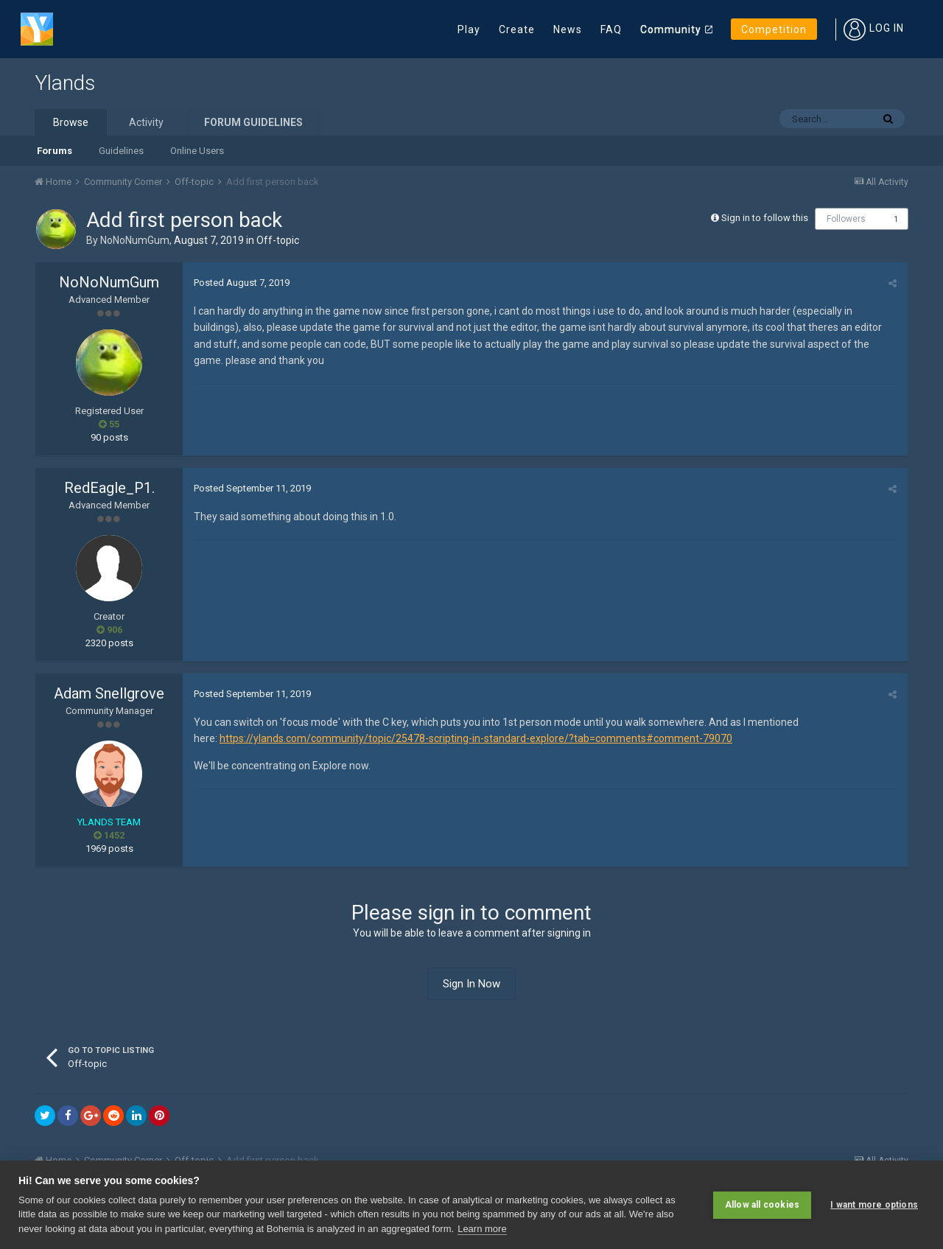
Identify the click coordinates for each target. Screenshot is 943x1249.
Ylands (65, 83)
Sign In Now (471, 983)
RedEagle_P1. (109, 488)
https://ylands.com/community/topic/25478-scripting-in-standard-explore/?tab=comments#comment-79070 (476, 738)
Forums (54, 150)
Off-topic (277, 240)
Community (670, 29)
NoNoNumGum (134, 240)
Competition (774, 29)
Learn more (482, 1228)
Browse (70, 122)
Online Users (197, 150)
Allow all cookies (762, 1205)
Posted (242, 282)
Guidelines (121, 150)
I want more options (874, 1205)
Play (469, 29)
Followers (846, 219)
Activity (146, 122)
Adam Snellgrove (109, 693)
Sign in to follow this (764, 217)
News (567, 29)
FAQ (611, 29)
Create (517, 29)
